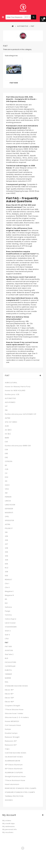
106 (6, 532)
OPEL (7, 517)
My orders (6, 820)
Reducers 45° (11, 741)
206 (6, 540)
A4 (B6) (8, 430)
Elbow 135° (9, 698)
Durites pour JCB (12, 394)
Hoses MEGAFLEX (12, 721)
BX (6, 465)
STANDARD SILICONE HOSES (16, 686)
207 (6, 544)
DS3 (6, 477)
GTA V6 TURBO (11, 422)
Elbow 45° (9, 690)
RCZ (6, 568)
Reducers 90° (11, 745)
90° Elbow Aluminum (14, 769)
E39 (6, 450)
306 (6, 552)
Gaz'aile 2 (9, 654)
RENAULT (8, 580)
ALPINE (7, 418)
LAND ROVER (10, 505)
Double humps (11, 733)
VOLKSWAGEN (11, 627)
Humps (8, 729)
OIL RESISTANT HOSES (14, 757)
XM (6, 493)
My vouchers (7, 832)
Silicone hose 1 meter (14, 714)
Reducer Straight (12, 737)
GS (6, 481)
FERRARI (8, 497)
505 (6, 576)
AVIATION (9, 650)
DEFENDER (9, 509)
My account (9, 815)
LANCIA (8, 501)
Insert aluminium (12, 784)
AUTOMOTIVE (10, 398)
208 (6, 548)
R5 (6, 599)
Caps (7, 749)
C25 (6, 469)
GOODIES (9, 800)
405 (6, 560)
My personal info (9, 829)
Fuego (7, 611)
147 (6, 406)
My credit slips (8, 823)
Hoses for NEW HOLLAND (15, 391)
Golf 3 (7, 635)
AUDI (7, 426)
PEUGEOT (9, 528)
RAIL (6, 682)
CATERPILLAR (10, 666)
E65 (6, 454)
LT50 (7, 639)
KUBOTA (8, 670)
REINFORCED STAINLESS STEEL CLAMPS (20, 788)
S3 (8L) (8, 434)
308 (6, 572)
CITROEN (8, 461)
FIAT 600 (14, 83)
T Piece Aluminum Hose (15, 780)
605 (6, 564)
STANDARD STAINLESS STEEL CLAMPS (20, 792)
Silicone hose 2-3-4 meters (17, 717)
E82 (6, 457)
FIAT (6, 643)
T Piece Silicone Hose (14, 710)
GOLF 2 (8, 631)
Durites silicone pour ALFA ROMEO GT (20, 414)
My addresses (8, 826)
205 (6, 536)
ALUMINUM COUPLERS (14, 773)
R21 (6, 603)
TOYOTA (8, 615)
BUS (6, 658)
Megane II (9, 591)
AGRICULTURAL (11, 383)
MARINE (8, 678)
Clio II (7, 587)
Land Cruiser (10, 623)
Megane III (9, 595)
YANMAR (8, 674)
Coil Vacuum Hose (13, 725)
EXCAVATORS (10, 662)
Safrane (8, 607)
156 (6, 410)
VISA (7, 489)
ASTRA (7, 524)
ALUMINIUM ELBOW (12, 761)
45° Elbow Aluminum (14, 765)
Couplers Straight (12, 706)
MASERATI (9, 513)
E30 (6, 442)
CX (6, 473)
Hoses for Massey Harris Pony (17, 387)
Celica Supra (10, 619)
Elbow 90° (9, 694)
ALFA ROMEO (10, 402)
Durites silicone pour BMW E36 (18, 446)
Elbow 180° (9, 702)
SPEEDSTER (9, 521)
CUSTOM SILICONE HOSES (15, 753)
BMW (7, 438)
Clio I (7, 584)
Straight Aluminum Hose (15, 777)
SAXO (7, 485)
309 (6, 556)
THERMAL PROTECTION (14, 796)
